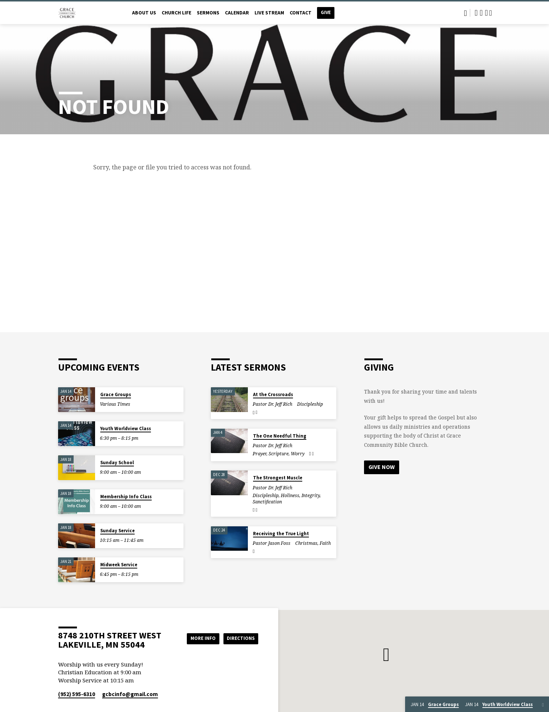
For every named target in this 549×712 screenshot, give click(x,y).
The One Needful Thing (279, 436)
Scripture (279, 454)
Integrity (311, 495)
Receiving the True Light (281, 533)
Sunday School (117, 462)
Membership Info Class (126, 496)
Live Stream (269, 13)
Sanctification (267, 502)
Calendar (237, 13)
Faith (325, 543)
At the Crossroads (273, 394)
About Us (144, 13)
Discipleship (310, 404)
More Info (198, 638)
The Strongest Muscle (277, 478)
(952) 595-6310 (76, 694)
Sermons (208, 13)
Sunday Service (117, 530)
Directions (239, 638)
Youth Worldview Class (125, 428)
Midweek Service (118, 564)
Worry (297, 454)
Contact (300, 13)
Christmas (306, 543)
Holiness (290, 495)
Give (326, 12)
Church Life (176, 13)
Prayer (259, 454)
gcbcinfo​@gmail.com (130, 694)
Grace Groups (115, 394)
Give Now (381, 467)
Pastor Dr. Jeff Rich (272, 404)
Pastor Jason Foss (271, 543)
